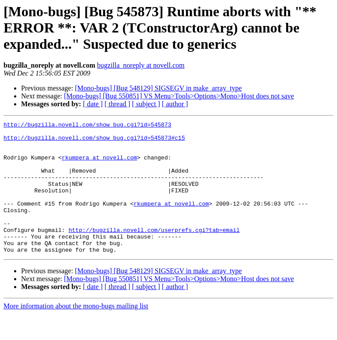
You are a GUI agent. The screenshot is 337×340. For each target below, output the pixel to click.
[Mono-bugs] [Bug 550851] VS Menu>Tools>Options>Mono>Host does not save (179, 96)
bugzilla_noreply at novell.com (141, 65)
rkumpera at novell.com (99, 165)
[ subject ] (146, 104)
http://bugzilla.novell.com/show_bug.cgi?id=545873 (87, 126)
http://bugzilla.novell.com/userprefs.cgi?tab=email (154, 252)
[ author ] (175, 104)
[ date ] (93, 104)
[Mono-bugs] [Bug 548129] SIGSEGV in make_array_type (158, 88)
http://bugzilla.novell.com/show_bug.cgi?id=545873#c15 (94, 141)
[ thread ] (117, 104)
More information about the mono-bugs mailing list (76, 332)
